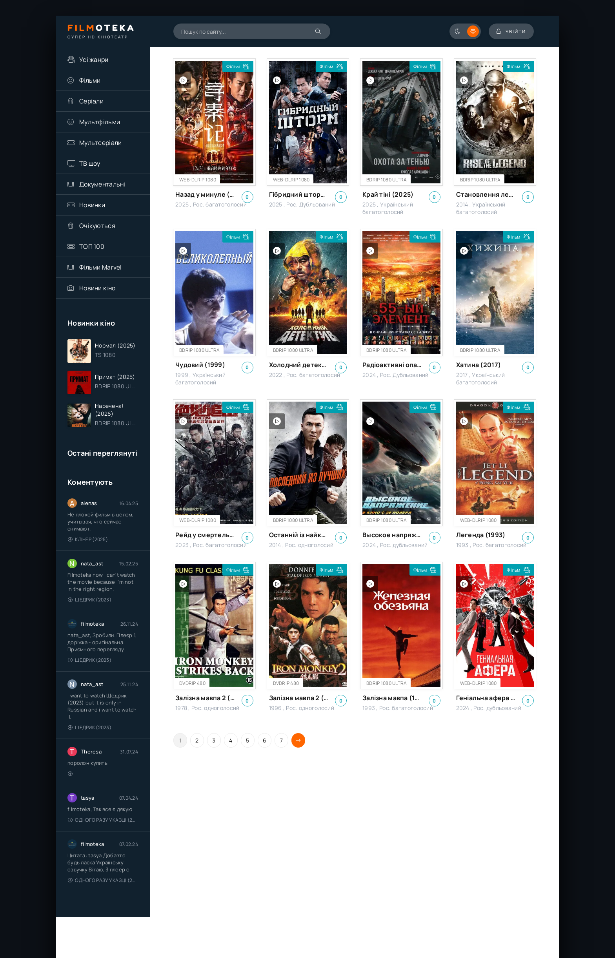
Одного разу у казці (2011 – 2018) (103, 820)
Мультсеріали (100, 142)
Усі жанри (94, 59)
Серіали (91, 101)
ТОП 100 (91, 246)
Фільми (90, 80)
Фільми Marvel (100, 267)
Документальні (102, 184)
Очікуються (97, 225)
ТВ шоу (89, 163)
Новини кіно (97, 288)
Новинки (92, 205)
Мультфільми (99, 122)
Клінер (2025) (88, 539)
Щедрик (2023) (89, 599)
